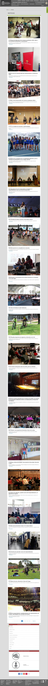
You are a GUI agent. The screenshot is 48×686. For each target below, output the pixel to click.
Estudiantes (23, 0)
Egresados (27, 0)
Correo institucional (15, 680)
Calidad (2, 684)
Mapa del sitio (20, 680)
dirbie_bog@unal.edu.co (35, 682)
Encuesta (14, 682)
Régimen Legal (3, 680)
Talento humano (8, 680)
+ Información (11, 44)
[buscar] (41, 2)
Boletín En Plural (15, 5)
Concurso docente (8, 682)
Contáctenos (19, 682)
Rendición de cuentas (2, 682)
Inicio (10, 9)
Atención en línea (20, 681)
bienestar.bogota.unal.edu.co (20, 2)
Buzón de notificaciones (8, 684)
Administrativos (36, 0)
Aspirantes (19, 0)
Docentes (31, 0)
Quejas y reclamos (15, 681)
